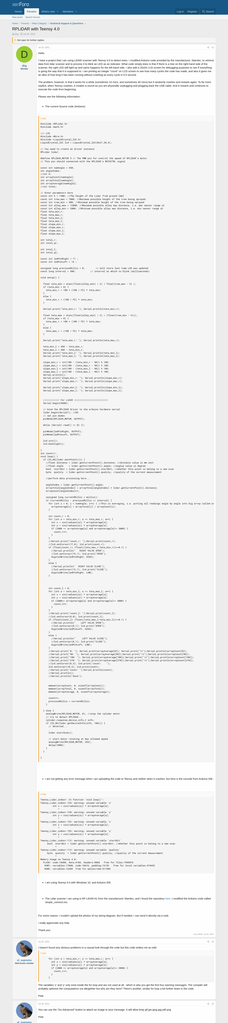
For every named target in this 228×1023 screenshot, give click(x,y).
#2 (213, 942)
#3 (213, 1004)
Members (67, 11)
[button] (57, 11)
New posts (17, 17)
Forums (31, 11)
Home (18, 11)
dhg (16, 34)
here (167, 898)
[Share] (208, 48)
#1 (213, 47)
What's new (48, 11)
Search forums (32, 17)
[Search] (208, 11)
